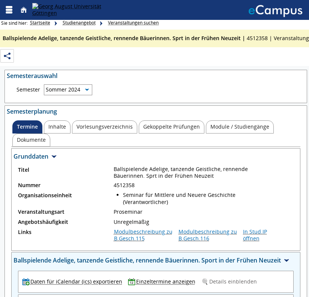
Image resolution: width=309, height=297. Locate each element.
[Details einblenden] (230, 281)
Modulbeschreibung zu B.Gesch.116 (207, 235)
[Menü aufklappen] (9, 9)
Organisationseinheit (45, 195)
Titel (23, 169)
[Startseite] (23, 10)
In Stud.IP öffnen (255, 235)
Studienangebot (79, 23)
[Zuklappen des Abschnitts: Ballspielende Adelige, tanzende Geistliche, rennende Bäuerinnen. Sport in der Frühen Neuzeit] (156, 261)
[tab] (27, 127)
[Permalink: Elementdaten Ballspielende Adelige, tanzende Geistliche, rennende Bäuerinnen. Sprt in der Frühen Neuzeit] (7, 56)
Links (25, 232)
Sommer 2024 (63, 89)
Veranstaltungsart (41, 211)
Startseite (40, 23)
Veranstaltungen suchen (133, 23)
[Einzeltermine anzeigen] (163, 281)
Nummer (29, 185)
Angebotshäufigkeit (43, 222)
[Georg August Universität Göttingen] (78, 10)
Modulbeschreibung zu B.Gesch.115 (143, 235)
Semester (28, 89)
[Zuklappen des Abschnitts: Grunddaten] (156, 157)
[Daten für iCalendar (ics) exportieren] (73, 281)
